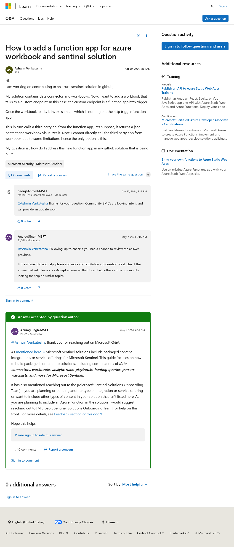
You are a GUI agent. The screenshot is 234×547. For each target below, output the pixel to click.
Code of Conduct (149, 533)
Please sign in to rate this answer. (38, 435)
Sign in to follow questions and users (195, 46)
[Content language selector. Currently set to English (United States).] (26, 522)
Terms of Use (123, 533)
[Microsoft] (8, 6)
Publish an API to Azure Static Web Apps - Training (192, 90)
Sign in (224, 6)
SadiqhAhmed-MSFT (32, 191)
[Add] (138, 35)
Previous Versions (41, 533)
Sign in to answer (17, 497)
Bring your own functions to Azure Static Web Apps (194, 161)
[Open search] (212, 6)
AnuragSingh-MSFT (32, 236)
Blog (62, 533)
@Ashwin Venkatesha (33, 203)
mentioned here (29, 351)
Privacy (100, 533)
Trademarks (178, 533)
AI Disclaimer (14, 533)
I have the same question (125, 174)
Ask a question (215, 18)
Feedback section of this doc (76, 414)
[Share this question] (146, 35)
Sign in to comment (19, 300)
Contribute (81, 533)
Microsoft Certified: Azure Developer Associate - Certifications (195, 122)
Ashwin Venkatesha (28, 68)
